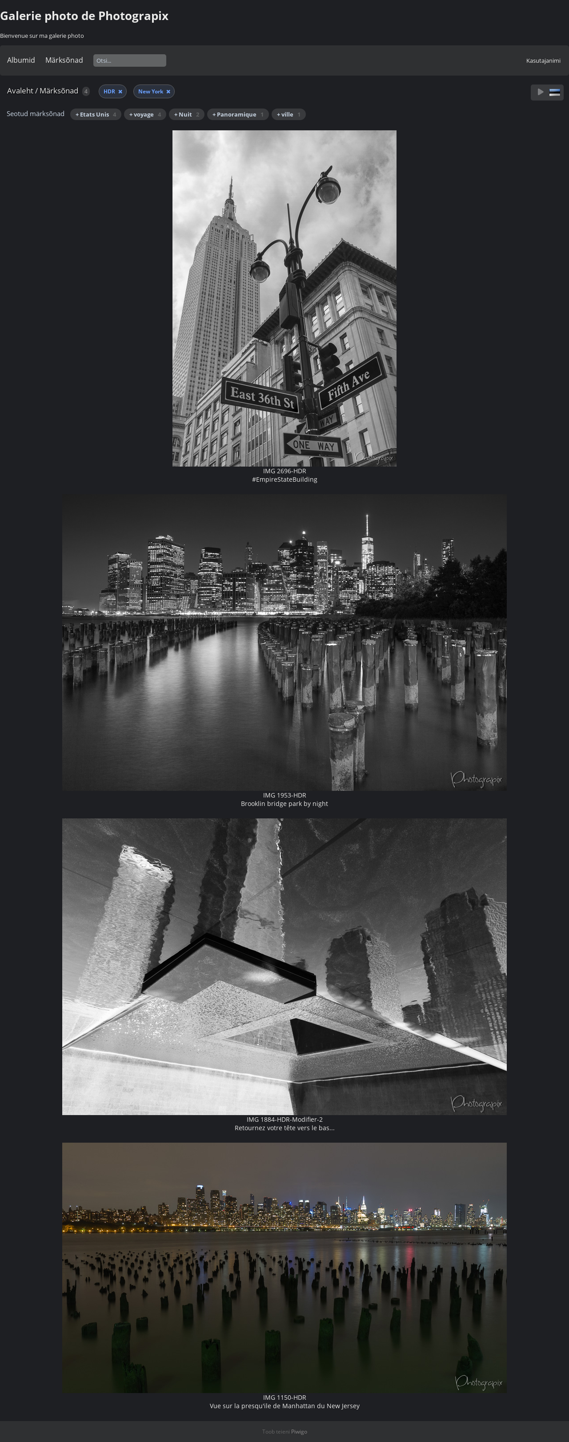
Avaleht (20, 90)
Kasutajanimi (543, 60)
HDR (110, 91)
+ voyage (145, 114)
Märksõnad (64, 60)
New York (151, 91)
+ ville (289, 114)
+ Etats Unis (96, 114)
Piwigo (299, 1431)
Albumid (21, 60)
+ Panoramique (238, 114)
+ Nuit (186, 114)
